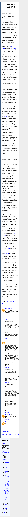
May (6, 475)
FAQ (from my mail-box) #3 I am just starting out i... (6, 479)
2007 (4, 461)
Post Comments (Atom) (13, 436)
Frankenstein (13, 48)
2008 (4, 459)
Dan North (6, 116)
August (6, 471)
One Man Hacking (10, 5)
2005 (4, 511)
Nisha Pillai (7, 414)
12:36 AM (7, 419)
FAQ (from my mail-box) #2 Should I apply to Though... (6, 486)
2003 (4, 513)
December (7, 462)
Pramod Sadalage (7, 44)
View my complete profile (5, 452)
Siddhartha (6, 253)
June (6, 473)
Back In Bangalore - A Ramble (6, 500)
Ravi (6, 340)
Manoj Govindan (8, 308)
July (6, 472)
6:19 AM (7, 428)
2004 (4, 512)
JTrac (9, 248)
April (6, 503)
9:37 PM (7, 338)
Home (10, 434)
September (7, 468)
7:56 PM (7, 319)
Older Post (16, 434)
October (6, 467)
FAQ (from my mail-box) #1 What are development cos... (6, 494)
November (7, 464)
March (6, 504)
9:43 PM (7, 367)
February (6, 506)
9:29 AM (7, 412)
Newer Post (4, 434)
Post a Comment (5, 431)
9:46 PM (7, 382)
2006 (4, 509)
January (6, 508)
